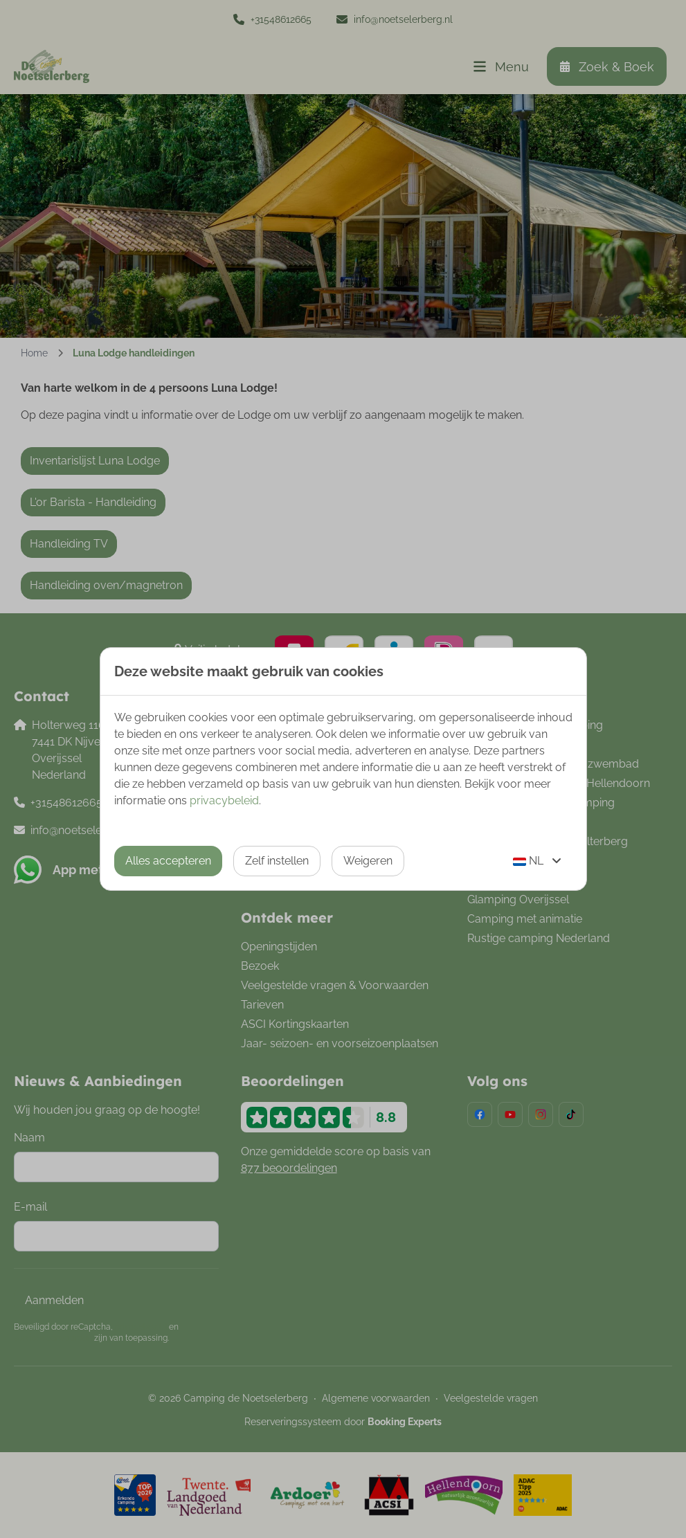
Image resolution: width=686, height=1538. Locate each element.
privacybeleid (224, 800)
